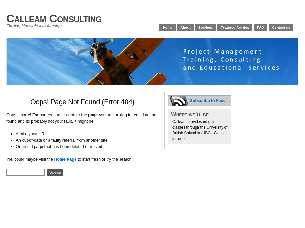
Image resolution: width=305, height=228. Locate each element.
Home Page (65, 159)
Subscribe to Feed (208, 100)
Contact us (281, 27)
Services (205, 27)
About (185, 27)
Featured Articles (235, 27)
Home (167, 27)
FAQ (260, 27)
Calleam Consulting (54, 18)
